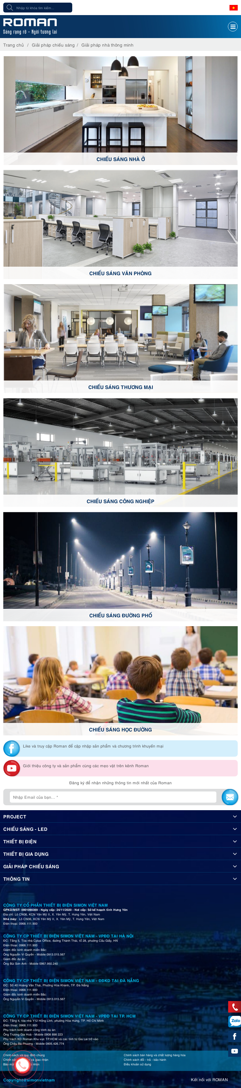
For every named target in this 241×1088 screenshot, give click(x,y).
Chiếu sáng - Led (25, 828)
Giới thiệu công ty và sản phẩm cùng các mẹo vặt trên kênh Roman (86, 765)
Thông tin (16, 878)
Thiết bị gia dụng (26, 853)
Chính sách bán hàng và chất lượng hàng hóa (155, 1055)
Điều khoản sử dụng (137, 1064)
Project (14, 816)
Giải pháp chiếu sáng (53, 45)
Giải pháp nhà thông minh (107, 45)
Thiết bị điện (20, 841)
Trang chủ (13, 45)
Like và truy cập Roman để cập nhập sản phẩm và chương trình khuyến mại (93, 746)
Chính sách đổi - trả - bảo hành (145, 1059)
